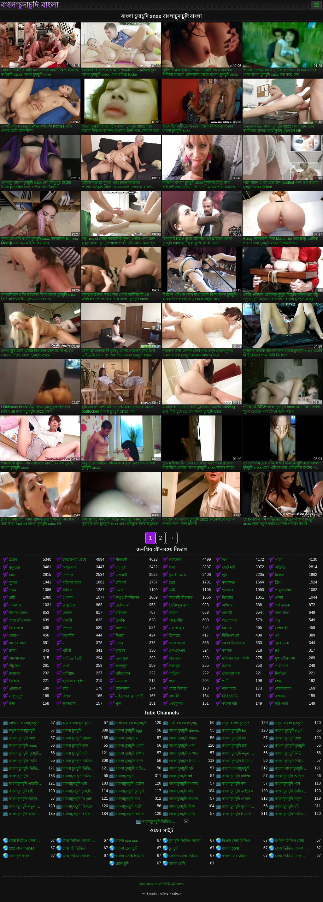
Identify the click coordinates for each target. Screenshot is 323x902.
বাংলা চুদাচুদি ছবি (75, 753)
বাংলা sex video (235, 856)
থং (277, 635)
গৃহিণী (66, 650)
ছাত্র (172, 681)
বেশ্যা (279, 597)
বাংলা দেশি (177, 863)
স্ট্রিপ (278, 582)
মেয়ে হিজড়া (178, 688)
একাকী (227, 613)
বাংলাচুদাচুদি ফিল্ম (182, 806)
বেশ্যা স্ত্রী (281, 628)
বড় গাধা (281, 704)
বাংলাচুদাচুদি (124, 776)
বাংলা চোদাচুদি (126, 848)
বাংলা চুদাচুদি (71, 730)
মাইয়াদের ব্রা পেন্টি (129, 696)
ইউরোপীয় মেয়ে (74, 560)
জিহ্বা (119, 635)
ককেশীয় (68, 635)
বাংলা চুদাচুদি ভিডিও (77, 761)
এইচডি (280, 567)
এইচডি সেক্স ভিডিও (184, 856)
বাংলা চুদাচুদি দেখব (129, 753)
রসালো (14, 673)
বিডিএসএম (230, 635)
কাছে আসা (177, 643)
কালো (173, 613)
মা (64, 643)
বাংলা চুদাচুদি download (186, 730)
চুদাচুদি (173, 848)
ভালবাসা (69, 704)
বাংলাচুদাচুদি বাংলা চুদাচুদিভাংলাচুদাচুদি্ (26, 814)
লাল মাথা (282, 613)
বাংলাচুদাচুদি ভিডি (182, 814)
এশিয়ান (227, 605)
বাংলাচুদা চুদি (18, 776)
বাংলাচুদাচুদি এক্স (74, 783)
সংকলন (15, 605)
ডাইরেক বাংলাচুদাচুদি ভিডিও (186, 723)
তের (172, 582)
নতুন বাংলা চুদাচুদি (236, 723)
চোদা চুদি (121, 863)
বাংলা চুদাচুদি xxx (288, 738)
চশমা (12, 650)
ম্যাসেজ (121, 681)
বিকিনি (14, 681)
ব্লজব (13, 560)
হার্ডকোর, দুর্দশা (73, 681)
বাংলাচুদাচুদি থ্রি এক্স (77, 799)
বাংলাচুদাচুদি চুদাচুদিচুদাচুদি (79, 791)
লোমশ (67, 613)
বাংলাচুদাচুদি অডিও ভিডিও (292, 776)
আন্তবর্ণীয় (176, 620)
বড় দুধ (120, 567)
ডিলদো (174, 635)
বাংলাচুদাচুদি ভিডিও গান (292, 814)
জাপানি (120, 628)
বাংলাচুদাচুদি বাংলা (29, 5)
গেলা (66, 666)
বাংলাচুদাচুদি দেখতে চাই (186, 799)
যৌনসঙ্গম (122, 688)
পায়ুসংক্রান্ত (283, 590)
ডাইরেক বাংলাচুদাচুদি (130, 723)
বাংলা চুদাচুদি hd (234, 730)
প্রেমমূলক (176, 704)
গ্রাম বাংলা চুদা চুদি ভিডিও (79, 723)
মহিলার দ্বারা (71, 582)
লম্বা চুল (174, 666)
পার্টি (225, 681)
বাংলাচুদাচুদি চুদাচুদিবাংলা (132, 791)
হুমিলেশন (122, 673)
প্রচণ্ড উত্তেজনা (233, 643)
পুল (118, 704)
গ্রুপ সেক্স (282, 643)
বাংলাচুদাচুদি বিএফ (76, 814)
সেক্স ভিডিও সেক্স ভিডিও (26, 841)
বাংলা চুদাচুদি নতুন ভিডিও (239, 753)
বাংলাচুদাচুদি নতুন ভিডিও (26, 806)
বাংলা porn (230, 848)
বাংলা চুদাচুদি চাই (234, 746)
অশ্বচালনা (69, 567)
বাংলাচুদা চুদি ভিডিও (77, 776)
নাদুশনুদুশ (16, 696)
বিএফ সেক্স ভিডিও (236, 841)
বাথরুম (280, 696)
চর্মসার (227, 628)
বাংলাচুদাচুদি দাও (127, 799)
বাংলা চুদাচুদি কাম (75, 746)
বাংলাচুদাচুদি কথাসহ (183, 783)
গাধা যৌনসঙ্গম (20, 620)
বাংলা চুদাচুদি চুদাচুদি (290, 746)
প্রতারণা (15, 688)
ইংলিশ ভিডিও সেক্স (289, 841)
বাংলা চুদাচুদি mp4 (288, 730)
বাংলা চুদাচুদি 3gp (128, 730)
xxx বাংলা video (21, 848)
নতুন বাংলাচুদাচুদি (22, 730)
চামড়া (119, 590)
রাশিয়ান (68, 673)
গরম (12, 590)
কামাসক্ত (228, 582)
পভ (277, 620)
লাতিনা (174, 673)
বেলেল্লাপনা (231, 673)
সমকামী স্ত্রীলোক (180, 597)
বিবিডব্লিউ (230, 696)
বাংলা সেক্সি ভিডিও (129, 856)
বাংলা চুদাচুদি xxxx (23, 746)
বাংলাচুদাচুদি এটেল (129, 783)
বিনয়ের (227, 597)
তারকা (120, 650)
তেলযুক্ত (122, 658)
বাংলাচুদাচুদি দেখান (236, 799)
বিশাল (67, 696)
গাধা (278, 560)
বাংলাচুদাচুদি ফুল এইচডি (239, 806)
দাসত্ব (119, 643)
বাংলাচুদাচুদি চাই (21, 791)
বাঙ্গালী (174, 696)
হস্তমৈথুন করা (179, 605)
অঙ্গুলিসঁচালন (127, 597)
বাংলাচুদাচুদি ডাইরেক (237, 791)
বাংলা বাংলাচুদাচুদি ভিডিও (292, 768)
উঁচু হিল (15, 666)
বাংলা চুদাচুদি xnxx (183, 738)
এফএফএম (177, 650)
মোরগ (14, 635)
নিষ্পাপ (67, 575)
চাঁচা (12, 575)
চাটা (65, 688)
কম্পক (227, 650)
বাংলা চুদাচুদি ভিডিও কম (239, 761)
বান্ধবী (67, 620)
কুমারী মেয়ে (177, 575)
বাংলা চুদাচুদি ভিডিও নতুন (79, 768)
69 (277, 650)
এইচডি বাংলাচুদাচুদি (23, 723)
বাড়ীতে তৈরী (72, 658)
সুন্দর (13, 582)
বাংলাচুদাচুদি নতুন (288, 799)
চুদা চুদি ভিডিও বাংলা (184, 841)
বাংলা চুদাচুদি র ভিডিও (132, 768)
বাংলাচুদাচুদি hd (180, 776)
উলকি (120, 620)
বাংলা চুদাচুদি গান (182, 746)
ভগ (224, 560)
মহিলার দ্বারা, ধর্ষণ (235, 658)
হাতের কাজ (17, 643)
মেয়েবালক (283, 688)
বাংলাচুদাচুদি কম (234, 783)
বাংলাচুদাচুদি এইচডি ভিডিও (26, 783)
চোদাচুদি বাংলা (20, 856)
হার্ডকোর (175, 560)
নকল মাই (229, 688)
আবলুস (121, 666)
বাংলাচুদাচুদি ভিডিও (236, 814)
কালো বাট (229, 704)
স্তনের (226, 666)
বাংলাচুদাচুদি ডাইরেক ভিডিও (292, 791)
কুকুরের (14, 567)
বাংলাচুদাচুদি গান (287, 783)
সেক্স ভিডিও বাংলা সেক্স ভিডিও (79, 841)
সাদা (172, 567)
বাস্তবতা (175, 658)
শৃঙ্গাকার (227, 590)
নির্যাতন (280, 673)
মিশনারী (121, 575)
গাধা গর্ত (281, 666)
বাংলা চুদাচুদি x (126, 738)
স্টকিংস (67, 590)
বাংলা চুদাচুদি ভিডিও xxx (132, 761)
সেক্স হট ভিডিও (74, 848)
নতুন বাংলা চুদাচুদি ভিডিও (292, 723)
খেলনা (67, 597)
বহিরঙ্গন (121, 613)
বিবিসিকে (16, 628)
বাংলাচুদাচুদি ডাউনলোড (26, 799)
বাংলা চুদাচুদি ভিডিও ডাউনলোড (26, 768)
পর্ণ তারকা (282, 605)
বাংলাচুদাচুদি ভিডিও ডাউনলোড (159, 821)
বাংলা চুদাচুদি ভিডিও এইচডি (186, 761)
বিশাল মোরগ (19, 613)
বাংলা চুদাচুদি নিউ (288, 753)
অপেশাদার (230, 620)
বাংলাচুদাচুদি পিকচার (77, 806)
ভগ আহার (177, 628)
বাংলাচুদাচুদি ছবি (181, 791)
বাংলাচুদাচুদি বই (286, 806)
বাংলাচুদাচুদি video (236, 776)
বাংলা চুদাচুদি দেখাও (184, 753)
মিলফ (279, 575)
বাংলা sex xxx (126, 841)
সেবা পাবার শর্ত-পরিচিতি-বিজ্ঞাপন (161, 884)
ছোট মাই (228, 567)
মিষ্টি (172, 590)
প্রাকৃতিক (68, 605)
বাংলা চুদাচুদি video (76, 738)
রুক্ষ (12, 704)
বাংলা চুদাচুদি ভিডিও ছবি (292, 761)
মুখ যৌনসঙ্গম (285, 658)
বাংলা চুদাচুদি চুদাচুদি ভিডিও (26, 753)
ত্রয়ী (12, 597)
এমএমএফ (17, 658)
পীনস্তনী (121, 560)
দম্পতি (67, 628)
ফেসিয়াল (122, 605)
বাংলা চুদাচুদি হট (181, 768)
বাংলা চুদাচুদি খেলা (129, 746)
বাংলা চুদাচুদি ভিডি (23, 761)
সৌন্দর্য (120, 582)
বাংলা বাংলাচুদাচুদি (236, 768)
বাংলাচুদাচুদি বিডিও (129, 814)
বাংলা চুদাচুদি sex (22, 738)
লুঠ (224, 575)
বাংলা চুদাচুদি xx (234, 738)
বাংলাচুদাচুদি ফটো (128, 806)
